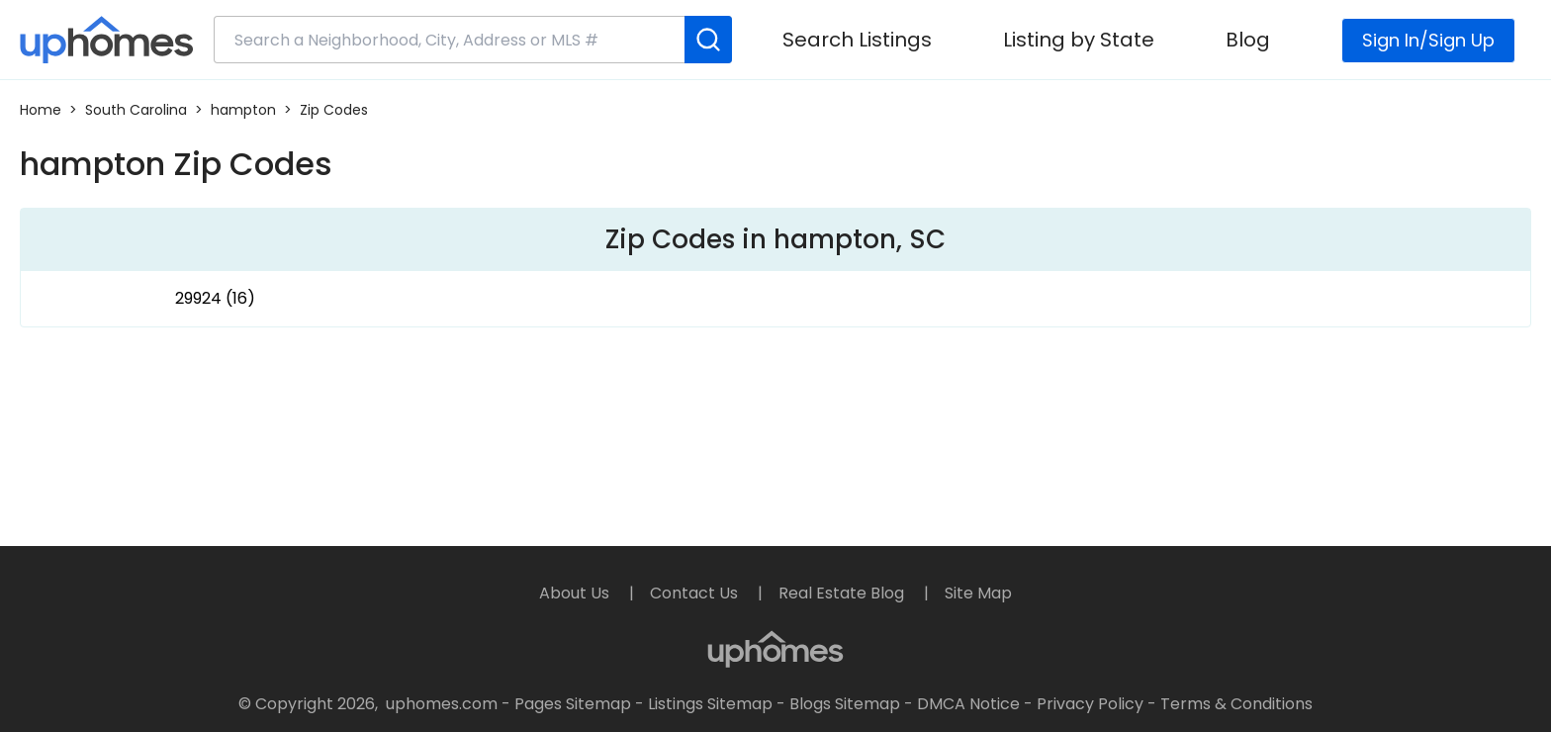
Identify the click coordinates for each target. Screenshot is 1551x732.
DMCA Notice (968, 703)
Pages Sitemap (572, 703)
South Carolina (136, 110)
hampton (243, 110)
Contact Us (696, 593)
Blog (1248, 39)
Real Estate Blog (843, 593)
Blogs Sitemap (844, 703)
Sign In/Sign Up (1428, 40)
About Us (576, 593)
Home (40, 110)
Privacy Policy (1090, 703)
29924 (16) (215, 298)
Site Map (978, 593)
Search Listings (857, 39)
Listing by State (1078, 39)
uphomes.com (442, 703)
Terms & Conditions (1236, 703)
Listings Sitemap (710, 703)
